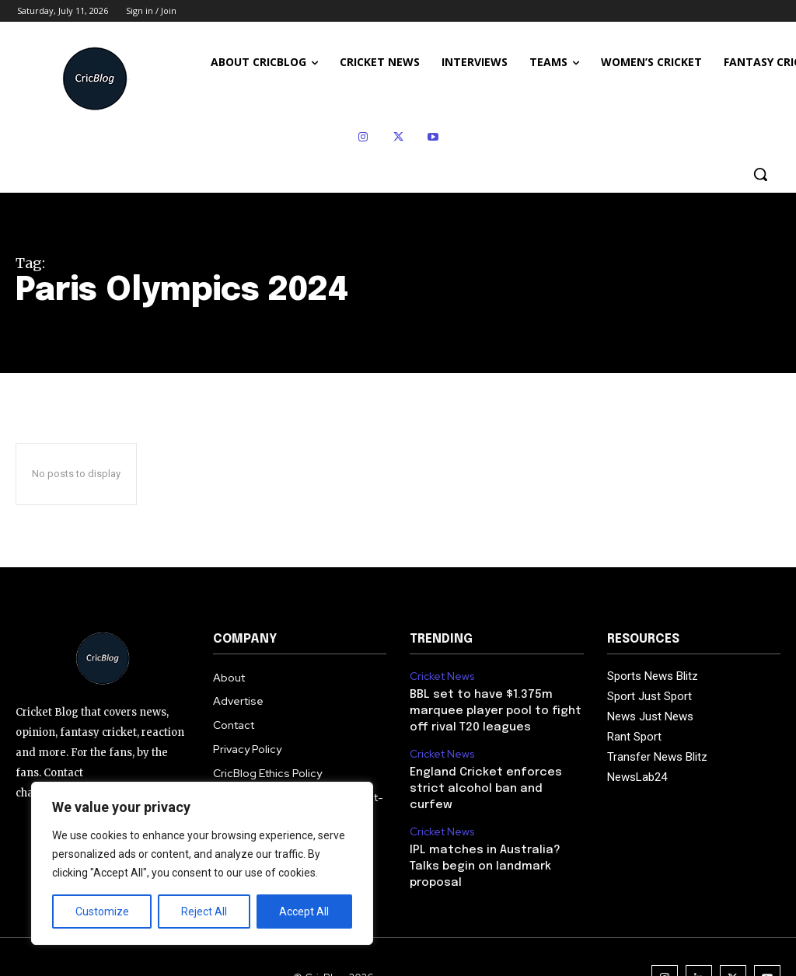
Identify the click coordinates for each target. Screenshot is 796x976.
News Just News (650, 716)
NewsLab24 (637, 777)
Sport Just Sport (649, 696)
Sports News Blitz (652, 676)
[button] (760, 174)
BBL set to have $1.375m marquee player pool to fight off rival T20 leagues (491, 708)
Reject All (204, 911)
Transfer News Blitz (657, 757)
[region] (202, 863)
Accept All (304, 911)
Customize (102, 911)
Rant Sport (634, 737)
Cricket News (441, 676)
